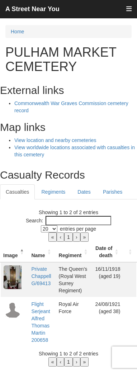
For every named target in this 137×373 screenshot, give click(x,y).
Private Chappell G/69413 (41, 276)
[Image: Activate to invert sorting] (14, 252)
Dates (84, 192)
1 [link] (68, 237)
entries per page (78, 229)
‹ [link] (60, 237)
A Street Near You (32, 9)
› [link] (76, 237)
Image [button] (10, 255)
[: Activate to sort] (130, 252)
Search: (34, 220)
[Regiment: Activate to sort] (74, 252)
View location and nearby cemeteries (55, 140)
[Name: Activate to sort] (42, 252)
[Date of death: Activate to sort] (107, 252)
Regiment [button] (70, 255)
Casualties (17, 192)
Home (17, 31)
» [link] (84, 237)
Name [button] (38, 255)
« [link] (52, 237)
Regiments (53, 192)
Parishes (112, 192)
